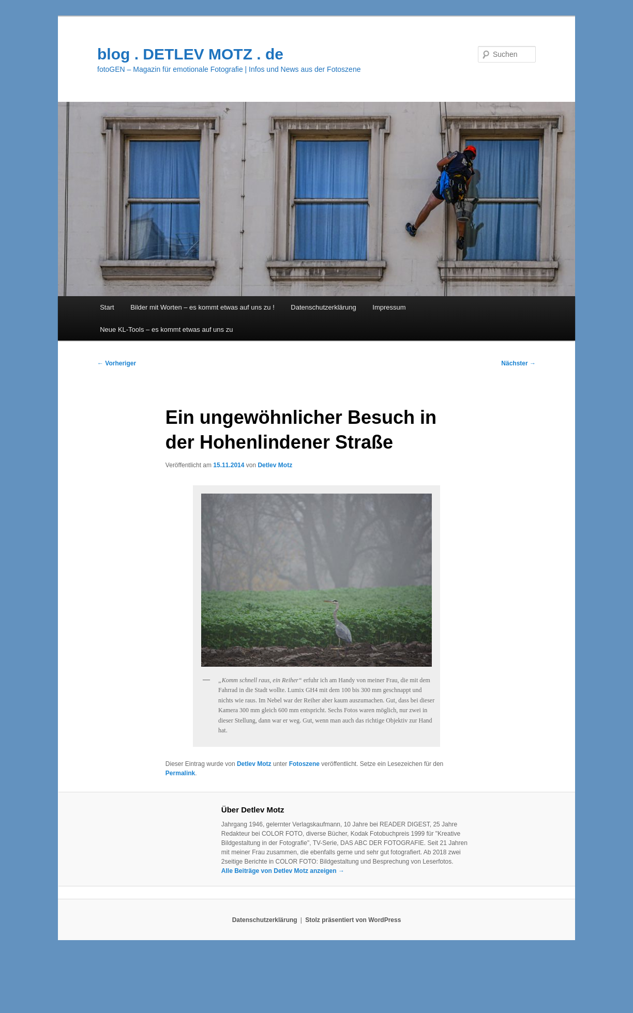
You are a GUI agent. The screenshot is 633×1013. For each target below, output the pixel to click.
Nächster (518, 363)
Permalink (180, 773)
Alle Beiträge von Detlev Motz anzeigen (282, 870)
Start (107, 307)
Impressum (388, 307)
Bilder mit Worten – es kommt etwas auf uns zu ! (202, 307)
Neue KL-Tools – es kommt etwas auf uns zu (166, 329)
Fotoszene (304, 764)
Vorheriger (116, 363)
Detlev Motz (275, 465)
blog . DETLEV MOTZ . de (190, 54)
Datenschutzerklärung (323, 307)
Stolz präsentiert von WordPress (353, 920)
